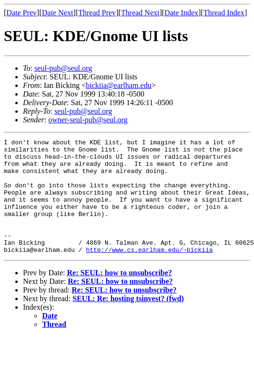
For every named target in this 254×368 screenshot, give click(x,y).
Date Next (57, 13)
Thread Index (223, 13)
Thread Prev (97, 13)
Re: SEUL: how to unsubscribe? (119, 296)
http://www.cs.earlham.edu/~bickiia (149, 272)
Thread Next (140, 13)
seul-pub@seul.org (63, 68)
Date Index (182, 13)
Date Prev (21, 13)
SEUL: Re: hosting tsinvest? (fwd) (128, 321)
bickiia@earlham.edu (119, 85)
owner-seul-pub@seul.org (88, 120)
